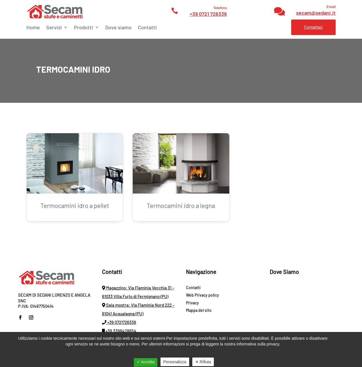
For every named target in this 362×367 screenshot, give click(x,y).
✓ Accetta (145, 362)
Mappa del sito (199, 310)
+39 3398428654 (119, 330)
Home (33, 27)
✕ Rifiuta (203, 362)
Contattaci (313, 27)
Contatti (147, 27)
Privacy (192, 302)
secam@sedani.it (316, 12)
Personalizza (174, 362)
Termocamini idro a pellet (74, 205)
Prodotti (83, 27)
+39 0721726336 (119, 322)
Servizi (54, 27)
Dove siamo (118, 27)
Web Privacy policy (202, 295)
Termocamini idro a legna (181, 205)
